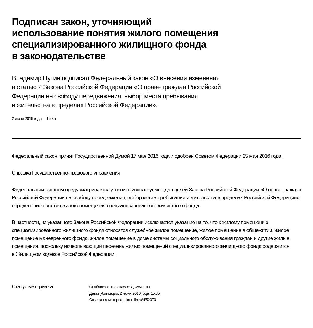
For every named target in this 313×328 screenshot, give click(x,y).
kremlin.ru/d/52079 (141, 299)
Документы (140, 287)
